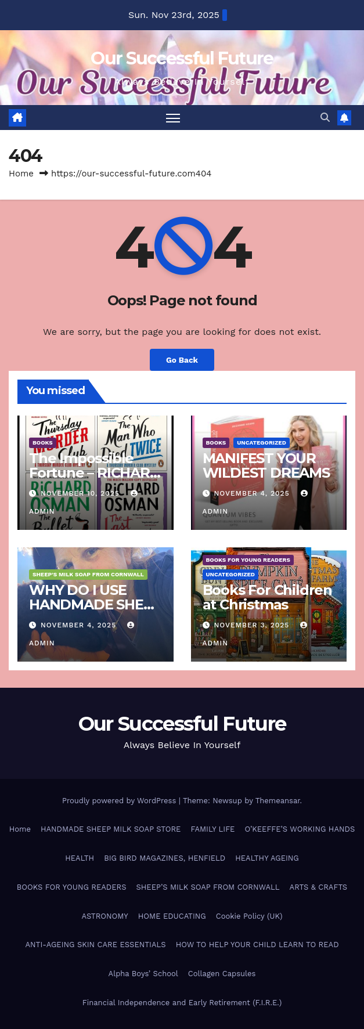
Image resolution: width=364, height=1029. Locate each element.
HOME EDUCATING (172, 916)
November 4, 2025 (253, 493)
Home (21, 173)
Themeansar (277, 800)
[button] (325, 117)
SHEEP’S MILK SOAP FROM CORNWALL (207, 887)
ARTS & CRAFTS (319, 887)
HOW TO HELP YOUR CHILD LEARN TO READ (257, 944)
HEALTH (79, 858)
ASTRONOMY (104, 916)
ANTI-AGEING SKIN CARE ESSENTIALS (95, 944)
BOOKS (43, 442)
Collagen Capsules (222, 973)
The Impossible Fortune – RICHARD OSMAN (95, 473)
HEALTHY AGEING (267, 858)
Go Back (182, 359)
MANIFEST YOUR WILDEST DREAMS (266, 465)
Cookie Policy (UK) (249, 916)
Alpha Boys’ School (143, 973)
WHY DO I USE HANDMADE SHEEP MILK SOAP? (95, 604)
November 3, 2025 (253, 625)
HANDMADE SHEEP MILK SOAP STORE (111, 829)
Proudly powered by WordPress (120, 800)
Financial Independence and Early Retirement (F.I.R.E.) (182, 1002)
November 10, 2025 (81, 493)
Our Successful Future (182, 58)
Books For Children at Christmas (267, 597)
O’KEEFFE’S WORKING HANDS (299, 829)
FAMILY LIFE (212, 829)
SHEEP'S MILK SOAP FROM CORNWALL (88, 574)
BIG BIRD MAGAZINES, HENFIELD (164, 858)
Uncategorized (261, 442)
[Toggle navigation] (173, 117)
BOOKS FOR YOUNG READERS (248, 560)
